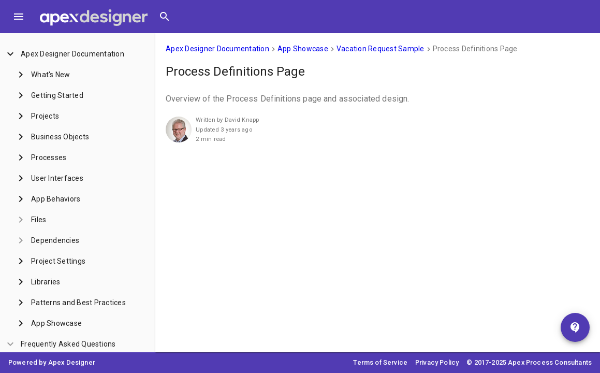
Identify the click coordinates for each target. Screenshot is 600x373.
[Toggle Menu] (18, 16)
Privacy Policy (437, 362)
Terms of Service (380, 362)
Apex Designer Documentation (217, 49)
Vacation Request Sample (380, 49)
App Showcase (302, 49)
